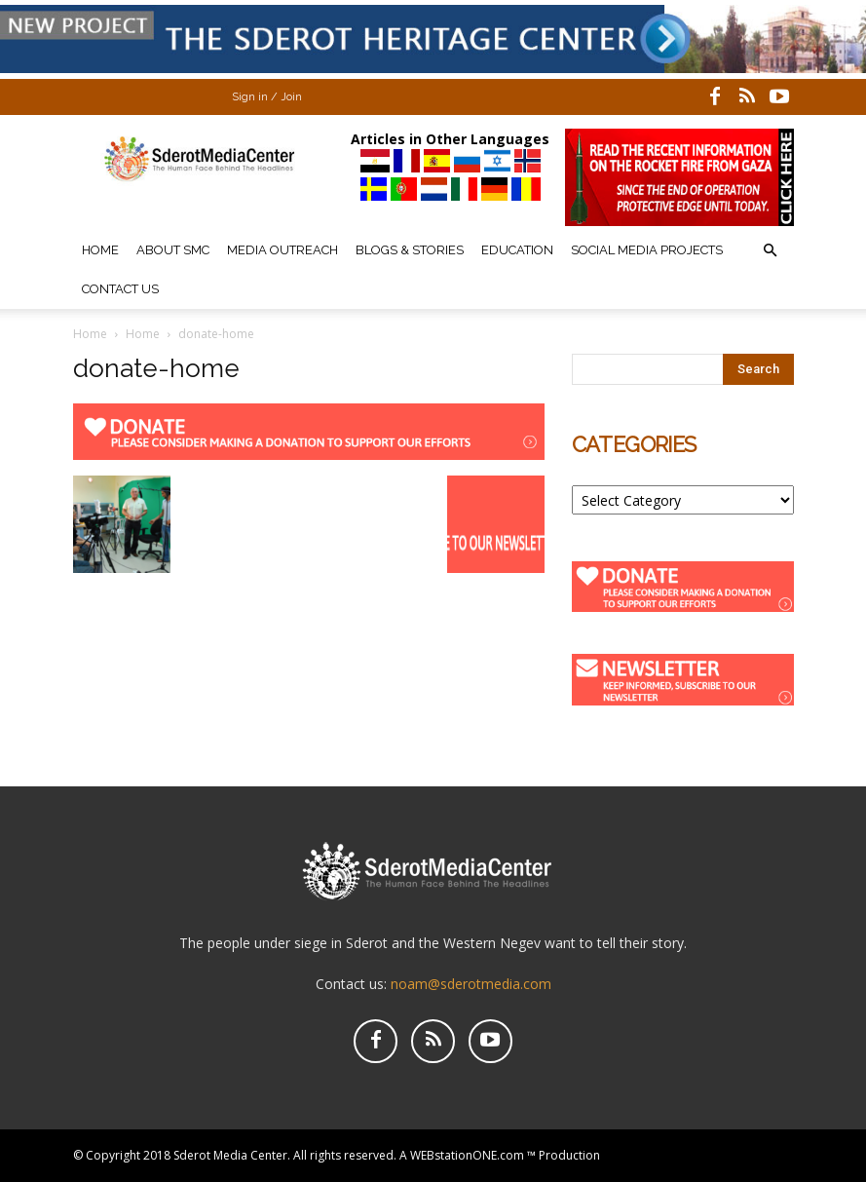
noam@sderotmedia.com (471, 983)
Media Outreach (282, 250)
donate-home (156, 368)
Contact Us (120, 289)
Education (517, 250)
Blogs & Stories (410, 250)
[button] (770, 251)
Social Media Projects (647, 250)
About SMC (172, 250)
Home (100, 250)
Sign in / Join (267, 97)
